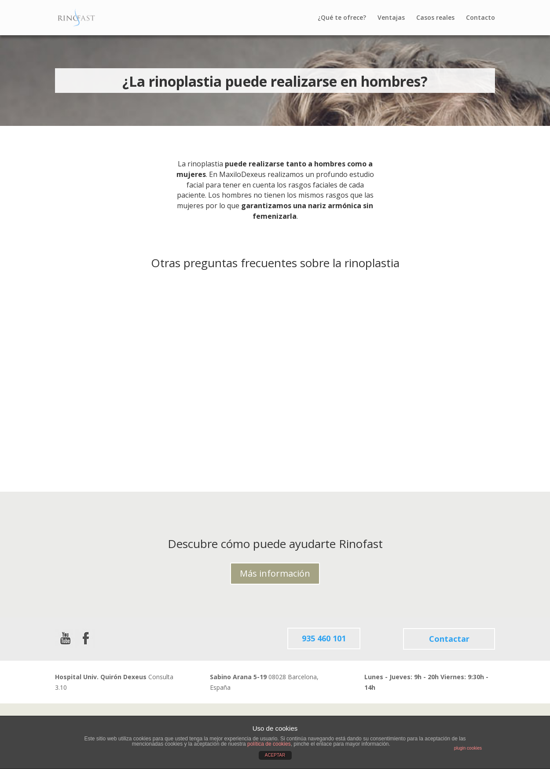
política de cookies (269, 744)
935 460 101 (324, 638)
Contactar (449, 638)
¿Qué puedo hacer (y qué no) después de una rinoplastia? (427, 382)
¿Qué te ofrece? (342, 18)
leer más (160, 442)
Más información (275, 573)
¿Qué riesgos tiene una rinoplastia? (262, 382)
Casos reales (435, 18)
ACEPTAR (275, 755)
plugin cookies (468, 748)
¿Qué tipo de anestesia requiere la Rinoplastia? (108, 382)
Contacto (480, 18)
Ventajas (391, 18)
